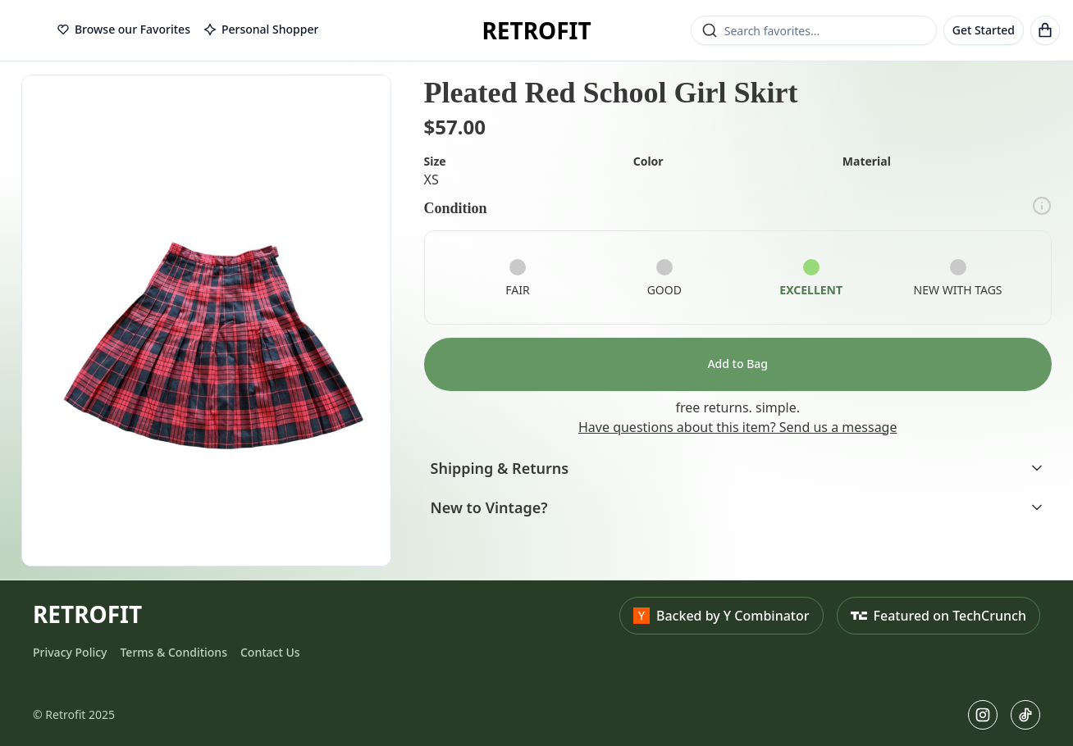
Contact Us (270, 652)
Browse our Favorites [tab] (123, 29)
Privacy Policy (70, 652)
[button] (206, 320)
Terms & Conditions (173, 652)
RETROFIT (536, 30)
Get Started (983, 30)
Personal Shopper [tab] (260, 29)
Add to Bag (737, 363)
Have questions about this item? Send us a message (737, 427)
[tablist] (187, 30)
